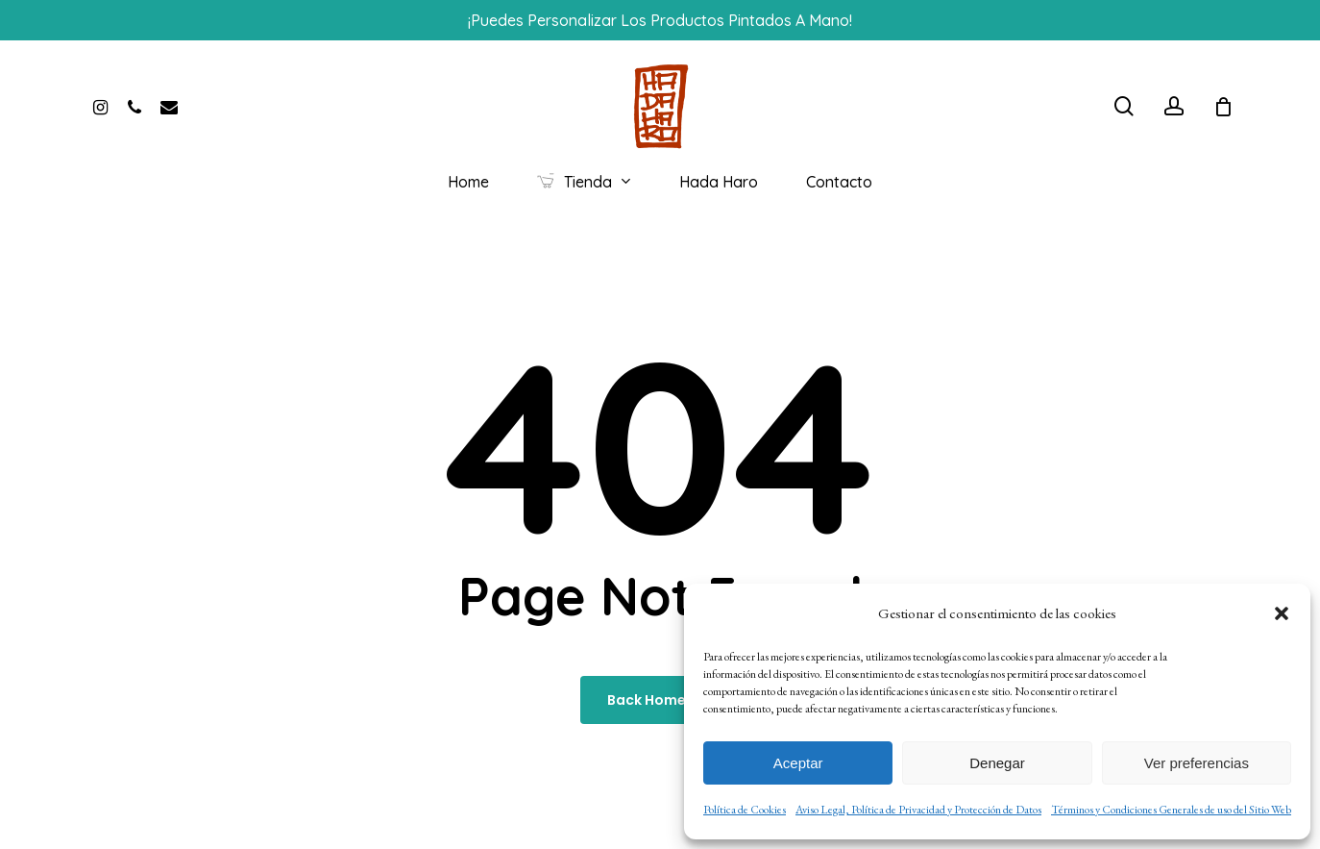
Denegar (997, 763)
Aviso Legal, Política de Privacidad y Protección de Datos (918, 809)
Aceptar (798, 763)
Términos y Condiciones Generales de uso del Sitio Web (1171, 809)
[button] (1281, 613)
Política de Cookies (744, 809)
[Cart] (1223, 106)
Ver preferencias (1196, 763)
